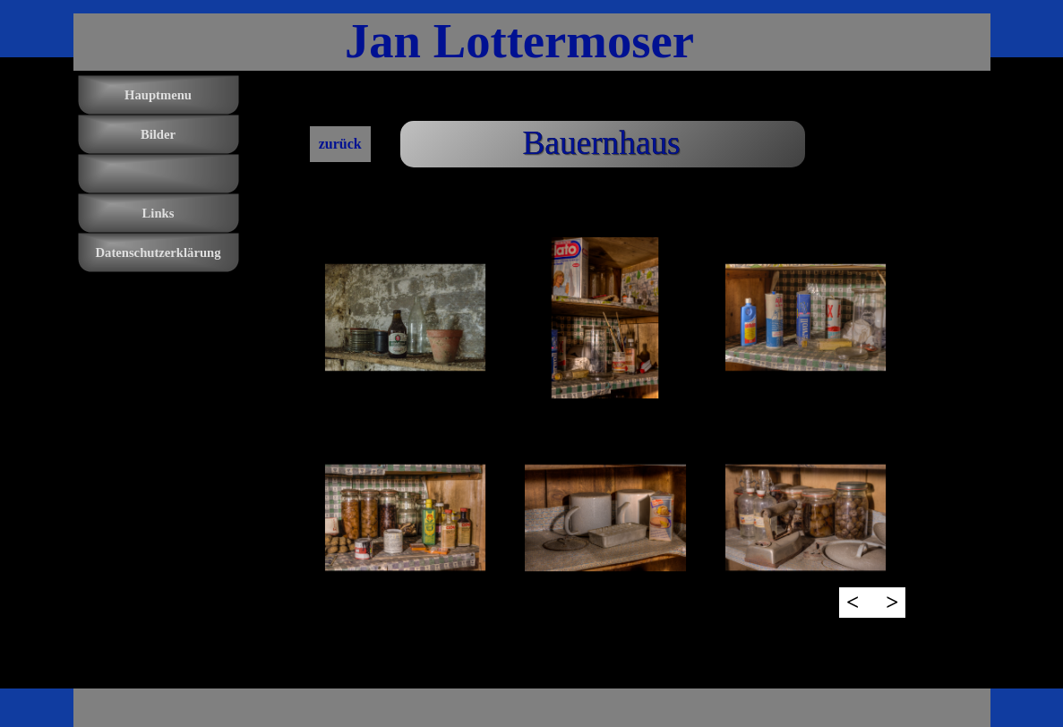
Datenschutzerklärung (157, 252)
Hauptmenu (158, 95)
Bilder (158, 134)
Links (158, 213)
